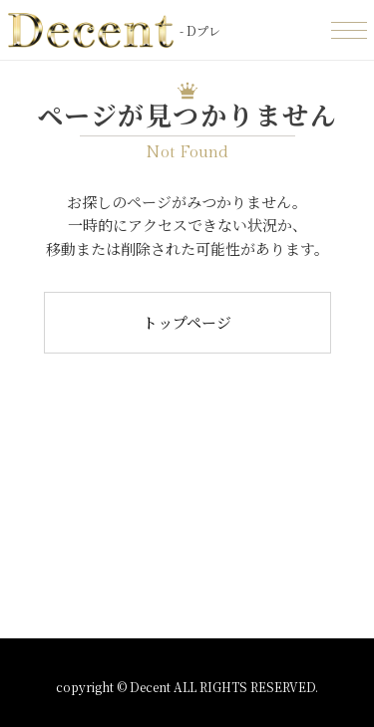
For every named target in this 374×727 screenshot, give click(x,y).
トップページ (187, 322)
